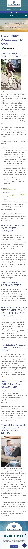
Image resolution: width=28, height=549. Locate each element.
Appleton (9, 9)
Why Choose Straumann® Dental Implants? (14, 22)
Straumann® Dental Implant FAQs (14, 26)
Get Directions (14, 546)
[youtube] (16, 12)
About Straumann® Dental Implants (14, 27)
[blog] (18, 12)
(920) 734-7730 (16, 9)
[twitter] (14, 12)
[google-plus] (11, 12)
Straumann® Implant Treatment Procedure (14, 23)
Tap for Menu (18, 15)
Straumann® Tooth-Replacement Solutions (14, 24)
